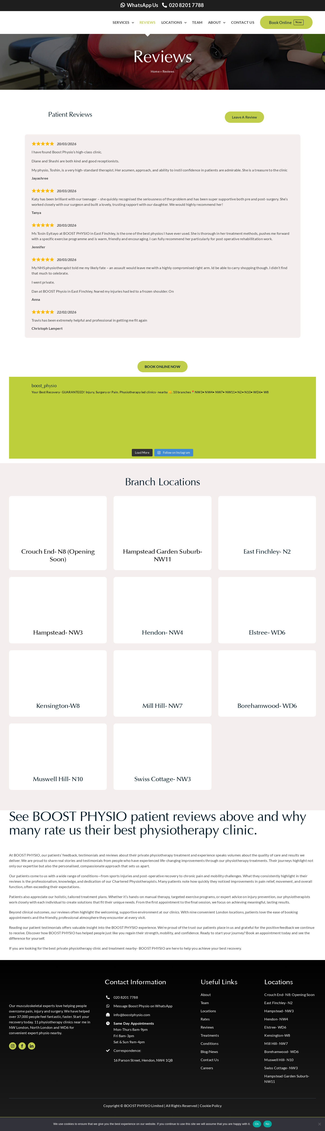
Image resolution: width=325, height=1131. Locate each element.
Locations (208, 1011)
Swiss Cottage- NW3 (280, 1068)
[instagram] (12, 1046)
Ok (257, 1124)
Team (205, 1003)
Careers (207, 1068)
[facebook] (22, 1046)
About (206, 994)
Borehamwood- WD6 (281, 1051)
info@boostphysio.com (132, 1014)
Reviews (207, 1027)
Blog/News (209, 1051)
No (267, 1124)
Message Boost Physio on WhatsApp (143, 1006)
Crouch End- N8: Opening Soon (289, 994)
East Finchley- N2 (278, 1003)
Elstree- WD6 (275, 1027)
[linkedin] (31, 1046)
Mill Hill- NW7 (276, 1043)
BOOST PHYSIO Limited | (144, 1105)
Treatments (210, 1035)
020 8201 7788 (186, 5)
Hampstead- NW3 (278, 1011)
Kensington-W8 (277, 1035)
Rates (205, 1019)
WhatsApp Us (142, 5)
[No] (319, 1124)
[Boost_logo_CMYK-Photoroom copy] (27, 980)
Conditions (209, 1043)
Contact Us (210, 1059)
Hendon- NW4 (276, 1019)
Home (155, 71)
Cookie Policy (211, 1105)
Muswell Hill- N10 (278, 1059)
